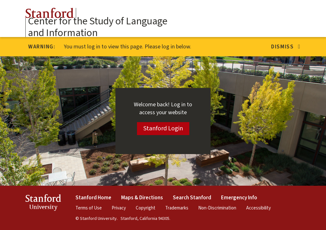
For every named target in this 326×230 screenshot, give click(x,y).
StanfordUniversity (43, 204)
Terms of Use (88, 208)
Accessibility (258, 208)
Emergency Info (239, 198)
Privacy (119, 208)
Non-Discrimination (217, 208)
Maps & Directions (142, 198)
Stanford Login (163, 128)
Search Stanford (192, 198)
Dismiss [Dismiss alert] (286, 47)
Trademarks (176, 208)
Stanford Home (93, 198)
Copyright (145, 208)
